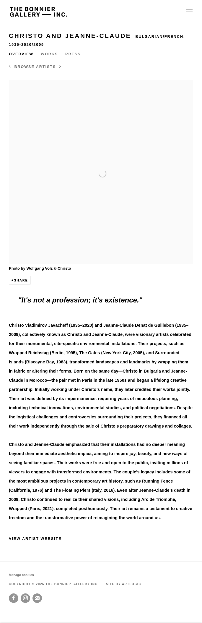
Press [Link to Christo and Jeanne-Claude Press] (73, 54)
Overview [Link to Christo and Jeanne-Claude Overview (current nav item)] (21, 54)
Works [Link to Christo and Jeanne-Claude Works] (49, 54)
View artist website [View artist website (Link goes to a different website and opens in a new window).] (35, 539)
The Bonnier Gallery (38, 11)
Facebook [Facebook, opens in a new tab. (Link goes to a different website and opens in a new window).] (13, 598)
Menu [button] (188, 11)
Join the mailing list (37, 598)
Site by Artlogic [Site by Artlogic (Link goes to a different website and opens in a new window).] (123, 584)
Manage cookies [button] (21, 575)
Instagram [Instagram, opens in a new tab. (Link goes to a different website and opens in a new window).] (25, 598)
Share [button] (21, 280)
